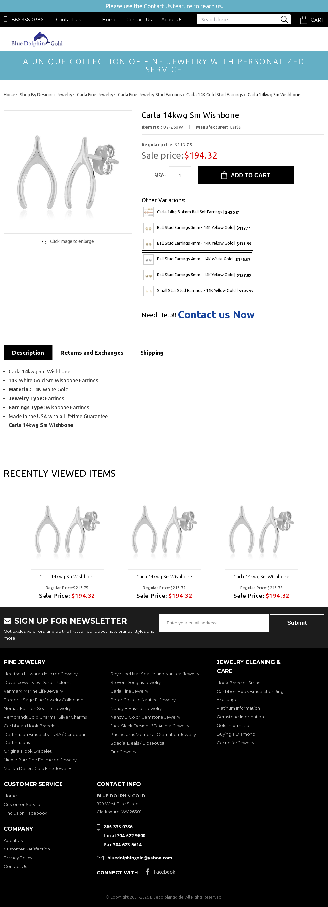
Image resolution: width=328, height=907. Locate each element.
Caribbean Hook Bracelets (31, 725)
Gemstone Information (240, 716)
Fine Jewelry (123, 751)
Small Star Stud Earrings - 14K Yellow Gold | (198, 291)
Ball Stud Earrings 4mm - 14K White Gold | (197, 259)
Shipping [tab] (152, 352)
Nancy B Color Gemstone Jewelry (145, 716)
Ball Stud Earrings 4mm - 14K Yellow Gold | (197, 244)
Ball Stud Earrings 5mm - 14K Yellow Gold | (197, 275)
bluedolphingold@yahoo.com (139, 858)
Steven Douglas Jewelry (136, 682)
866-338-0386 (27, 19)
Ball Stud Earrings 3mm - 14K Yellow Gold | (197, 228)
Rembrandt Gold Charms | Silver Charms (45, 716)
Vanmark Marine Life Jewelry (33, 690)
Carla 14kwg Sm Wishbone (67, 576)
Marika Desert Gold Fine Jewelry (37, 768)
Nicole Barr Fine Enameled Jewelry (40, 759)
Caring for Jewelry (235, 742)
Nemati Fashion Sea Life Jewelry (37, 708)
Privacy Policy (18, 857)
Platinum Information (238, 708)
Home (109, 19)
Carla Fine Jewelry (129, 690)
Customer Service (23, 804)
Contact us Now (216, 314)
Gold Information (234, 725)
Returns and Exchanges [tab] (92, 352)
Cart (317, 20)
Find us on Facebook (25, 812)
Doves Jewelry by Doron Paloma (38, 682)
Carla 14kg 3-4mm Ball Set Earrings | (192, 212)
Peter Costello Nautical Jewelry (143, 699)
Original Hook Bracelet (28, 751)
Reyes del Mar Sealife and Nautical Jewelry (155, 673)
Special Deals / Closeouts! (137, 743)
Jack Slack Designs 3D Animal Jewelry (150, 725)
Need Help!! (159, 315)
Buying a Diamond (236, 734)
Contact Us (68, 19)
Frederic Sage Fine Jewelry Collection (43, 699)
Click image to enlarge (72, 241)
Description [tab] (28, 352)
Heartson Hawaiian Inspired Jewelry (41, 673)
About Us (171, 19)
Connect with (117, 872)
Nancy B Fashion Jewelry (136, 708)
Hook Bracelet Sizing (239, 682)
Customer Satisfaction (27, 848)
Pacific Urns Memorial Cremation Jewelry (153, 734)
